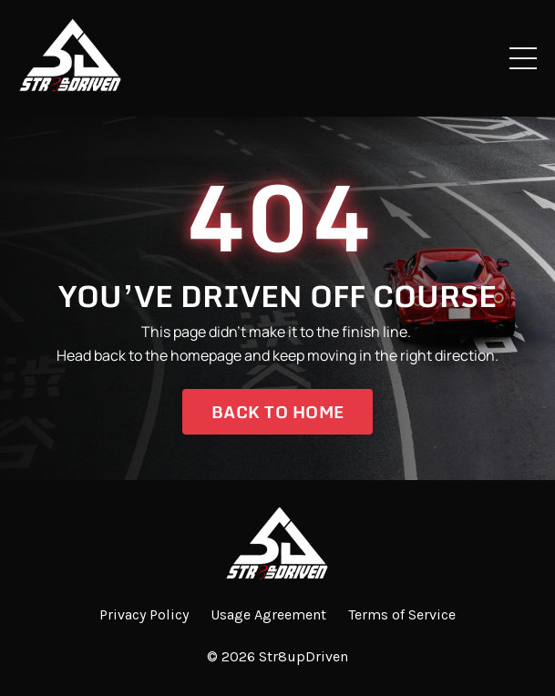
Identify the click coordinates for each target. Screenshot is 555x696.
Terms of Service (402, 614)
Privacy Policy (144, 614)
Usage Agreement (268, 614)
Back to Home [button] (277, 411)
